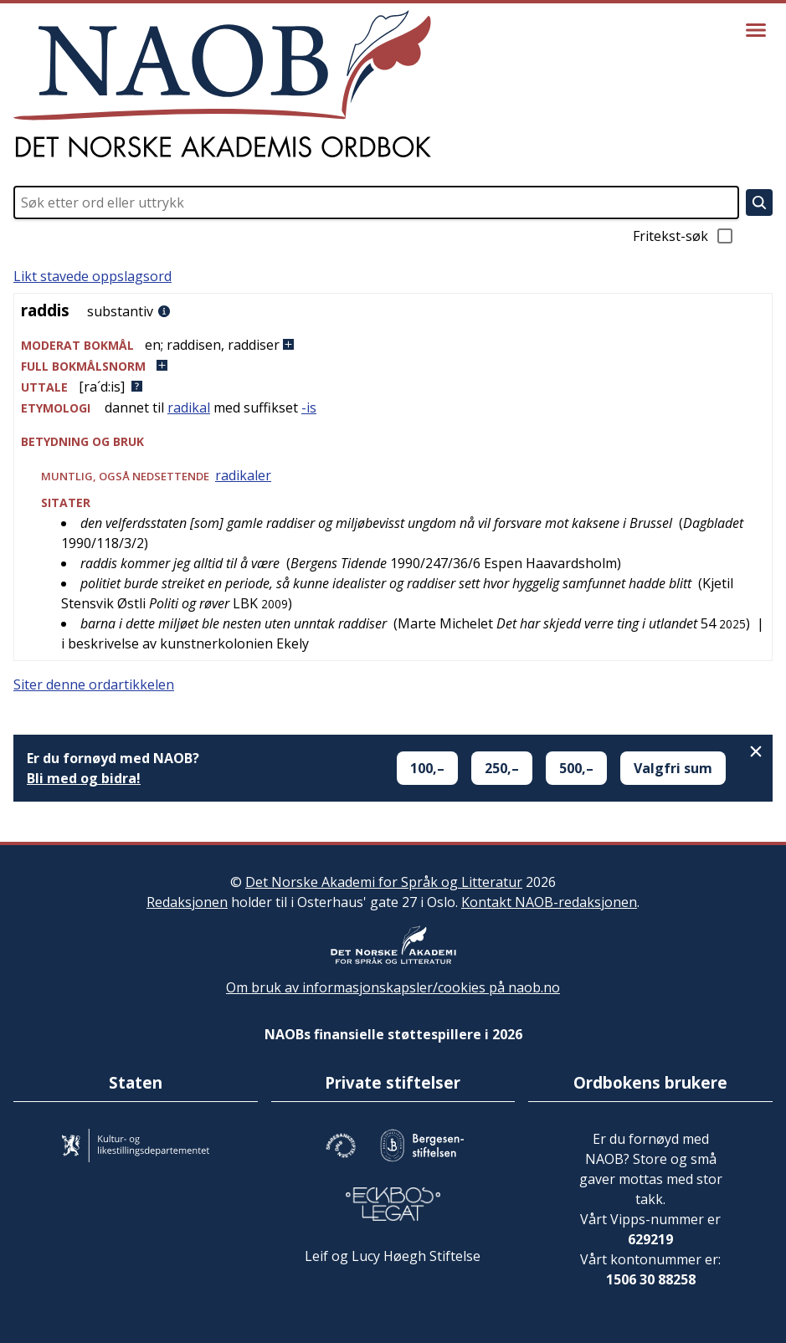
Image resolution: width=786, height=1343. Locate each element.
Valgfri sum (673, 768)
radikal (188, 407)
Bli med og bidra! (84, 778)
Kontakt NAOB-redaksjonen (549, 902)
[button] (393, 345)
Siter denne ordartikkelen (93, 684)
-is (308, 407)
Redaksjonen (187, 902)
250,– (502, 768)
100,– (427, 768)
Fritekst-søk (684, 236)
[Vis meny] (755, 30)
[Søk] (759, 202)
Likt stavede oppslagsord (92, 276)
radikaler (243, 475)
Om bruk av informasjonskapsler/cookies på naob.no (393, 987)
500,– (576, 768)
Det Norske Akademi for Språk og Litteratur (383, 882)
